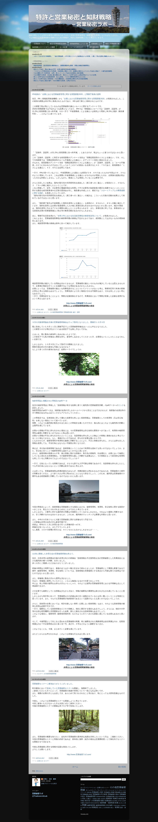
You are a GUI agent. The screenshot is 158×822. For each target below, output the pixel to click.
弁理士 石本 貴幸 (49, 779)
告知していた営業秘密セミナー (59, 688)
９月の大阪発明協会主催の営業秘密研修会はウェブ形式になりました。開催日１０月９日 (68, 322)
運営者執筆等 (94, 47)
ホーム (75, 767)
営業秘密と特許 (97, 792)
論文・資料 (76, 312)
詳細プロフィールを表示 (49, 783)
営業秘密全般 (67, 312)
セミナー (46, 312)
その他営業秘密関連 (56, 312)
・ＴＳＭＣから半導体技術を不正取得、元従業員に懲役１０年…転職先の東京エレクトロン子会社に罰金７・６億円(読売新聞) (72, 71)
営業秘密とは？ (96, 44)
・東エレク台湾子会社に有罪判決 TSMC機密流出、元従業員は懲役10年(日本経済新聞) (60, 79)
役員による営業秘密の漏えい (107, 807)
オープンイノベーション (89, 787)
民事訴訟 (95, 807)
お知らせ (40, 312)
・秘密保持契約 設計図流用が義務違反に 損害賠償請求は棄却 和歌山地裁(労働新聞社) (60, 65)
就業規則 (108, 801)
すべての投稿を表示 (94, 86)
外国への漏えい (87, 798)
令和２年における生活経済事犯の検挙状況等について (79, 216)
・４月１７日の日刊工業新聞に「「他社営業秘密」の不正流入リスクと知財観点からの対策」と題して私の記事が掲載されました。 (73, 56)
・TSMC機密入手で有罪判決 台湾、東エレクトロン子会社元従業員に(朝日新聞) (57, 73)
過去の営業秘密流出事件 (58, 44)
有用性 (117, 807)
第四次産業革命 (95, 803)
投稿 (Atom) (39, 771)
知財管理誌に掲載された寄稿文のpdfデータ (49, 401)
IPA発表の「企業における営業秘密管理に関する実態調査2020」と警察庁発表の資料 (66, 94)
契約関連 (121, 798)
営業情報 (89, 792)
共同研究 (102, 798)
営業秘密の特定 (87, 794)
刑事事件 (109, 798)
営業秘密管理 (91, 796)
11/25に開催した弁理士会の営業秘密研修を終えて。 (53, 554)
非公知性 (109, 805)
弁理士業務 (88, 807)
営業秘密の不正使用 (100, 794)
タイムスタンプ (91, 790)
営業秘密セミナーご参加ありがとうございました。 (53, 684)
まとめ (112, 790)
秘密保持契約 (101, 805)
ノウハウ (99, 790)
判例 (84, 805)
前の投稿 (122, 767)
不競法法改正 (117, 805)
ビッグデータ (106, 790)
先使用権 (114, 801)
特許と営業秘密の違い (113, 44)
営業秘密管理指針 (101, 796)
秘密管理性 (91, 805)
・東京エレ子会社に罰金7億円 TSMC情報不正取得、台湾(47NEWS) (54, 80)
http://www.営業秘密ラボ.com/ (79, 382)
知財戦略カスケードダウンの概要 (43, 47)
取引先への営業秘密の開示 (95, 801)
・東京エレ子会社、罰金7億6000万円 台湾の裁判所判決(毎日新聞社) (54, 69)
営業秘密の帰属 (109, 792)
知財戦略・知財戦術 (107, 803)
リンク (121, 405)
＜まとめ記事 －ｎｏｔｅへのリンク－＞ (72, 47)
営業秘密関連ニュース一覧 (79, 44)
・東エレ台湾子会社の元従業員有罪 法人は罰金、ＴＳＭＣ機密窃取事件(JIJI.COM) (58, 77)
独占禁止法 (121, 803)
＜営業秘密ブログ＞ (39, 44)
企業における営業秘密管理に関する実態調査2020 (84, 99)
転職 (116, 803)
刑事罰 (115, 798)
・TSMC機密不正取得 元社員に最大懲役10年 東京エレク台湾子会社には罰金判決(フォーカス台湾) (64, 75)
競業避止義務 (96, 798)
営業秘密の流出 (113, 794)
